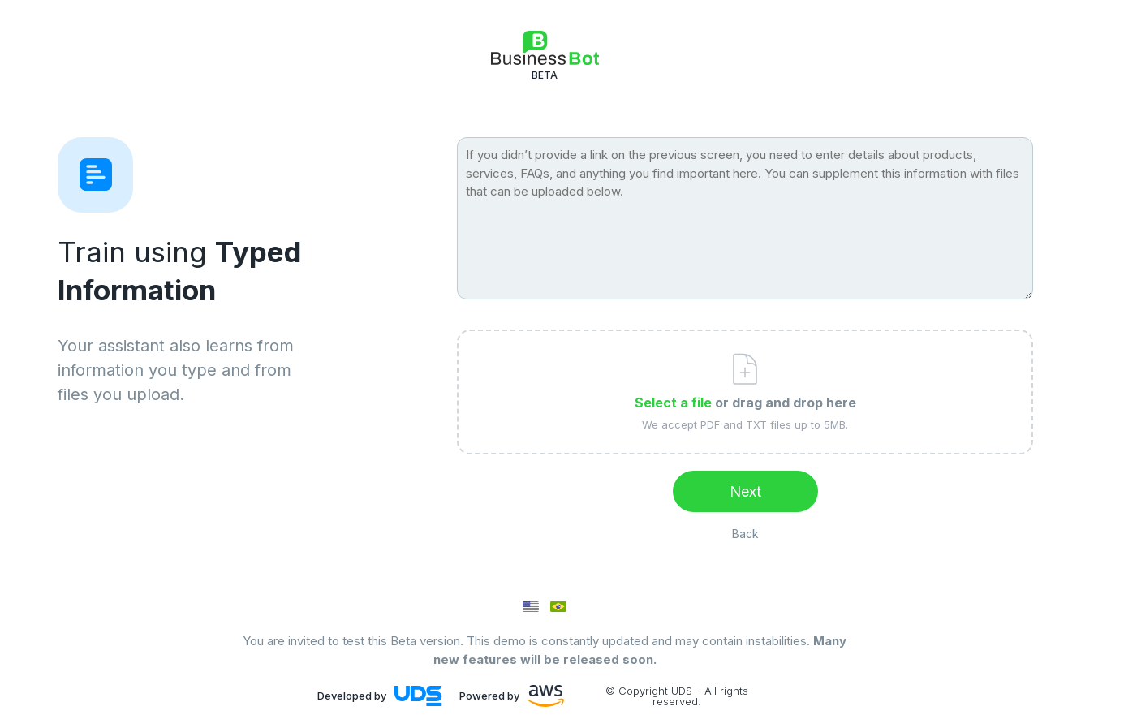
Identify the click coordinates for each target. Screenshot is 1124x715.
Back (745, 534)
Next (745, 491)
